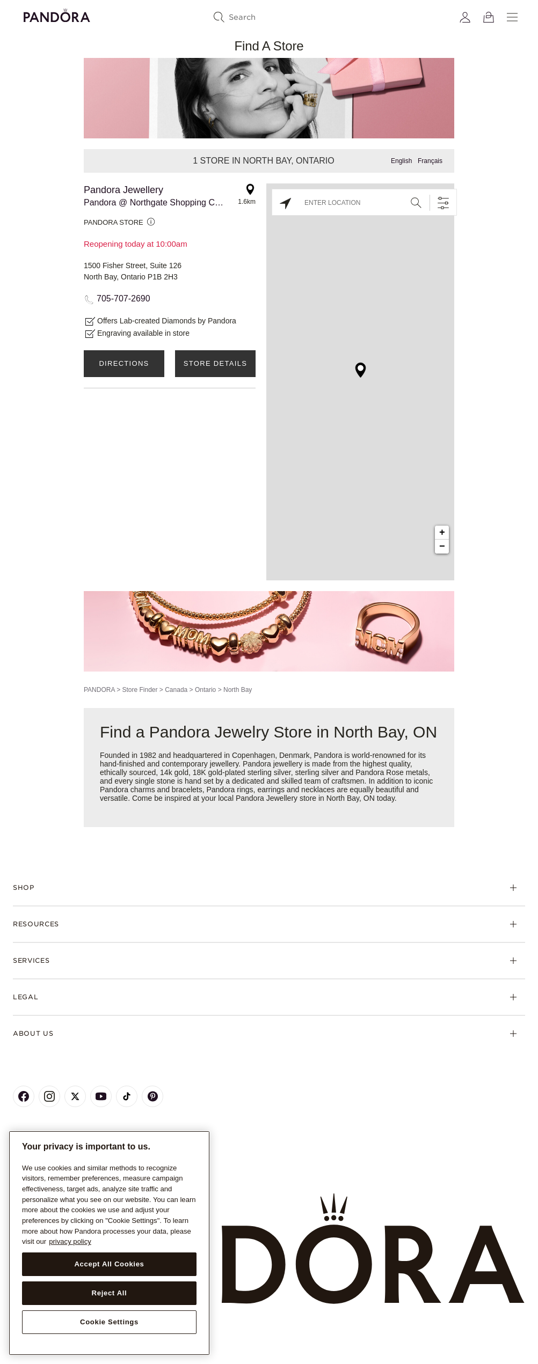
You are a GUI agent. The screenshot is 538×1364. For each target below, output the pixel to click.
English (401, 161)
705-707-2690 (123, 298)
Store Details (215, 363)
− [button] (442, 546)
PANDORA (99, 690)
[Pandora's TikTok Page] (126, 1096)
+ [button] (442, 532)
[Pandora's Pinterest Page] (152, 1096)
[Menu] (512, 17)
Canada (176, 690)
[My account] (465, 17)
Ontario (205, 690)
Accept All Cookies (109, 1264)
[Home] (269, 1249)
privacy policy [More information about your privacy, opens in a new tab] (70, 1241)
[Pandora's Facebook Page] (23, 1096)
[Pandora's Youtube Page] (101, 1096)
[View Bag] (488, 17)
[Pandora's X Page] (75, 1096)
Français (430, 161)
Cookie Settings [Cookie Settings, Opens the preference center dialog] (109, 1322)
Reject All (109, 1293)
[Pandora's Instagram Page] (49, 1096)
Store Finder (139, 690)
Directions (124, 363)
